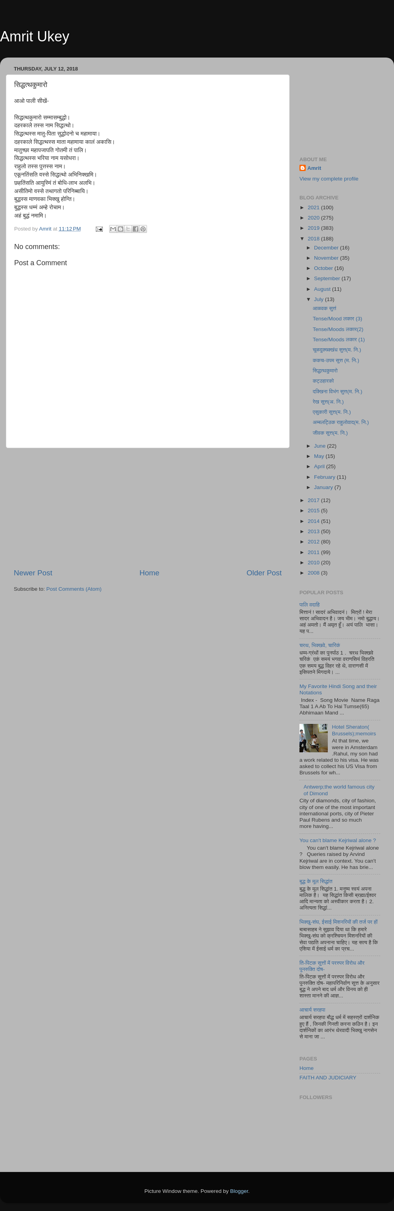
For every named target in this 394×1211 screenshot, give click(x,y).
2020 (314, 218)
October (324, 268)
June (320, 446)
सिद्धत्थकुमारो (325, 371)
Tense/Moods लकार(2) (338, 329)
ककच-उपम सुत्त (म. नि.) (336, 360)
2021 (314, 207)
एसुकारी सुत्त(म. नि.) (332, 412)
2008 (314, 573)
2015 (314, 510)
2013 (314, 531)
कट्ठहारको (323, 381)
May (319, 456)
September (328, 278)
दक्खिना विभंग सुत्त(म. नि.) (337, 391)
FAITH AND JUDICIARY (328, 1078)
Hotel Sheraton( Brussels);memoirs (354, 730)
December (327, 248)
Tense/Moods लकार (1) (339, 339)
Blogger (239, 1191)
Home (149, 573)
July (319, 299)
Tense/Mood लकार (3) (337, 319)
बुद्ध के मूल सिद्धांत (316, 881)
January (324, 487)
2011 (314, 552)
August (323, 289)
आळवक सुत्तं (324, 308)
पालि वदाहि (309, 605)
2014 (314, 521)
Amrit (314, 168)
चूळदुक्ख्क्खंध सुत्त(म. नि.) (337, 350)
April (320, 466)
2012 (314, 542)
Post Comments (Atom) (74, 589)
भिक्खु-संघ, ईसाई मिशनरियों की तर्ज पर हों (338, 922)
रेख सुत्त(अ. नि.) (328, 402)
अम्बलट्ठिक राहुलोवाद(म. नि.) (341, 422)
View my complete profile (329, 179)
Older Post (264, 573)
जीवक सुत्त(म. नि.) (330, 433)
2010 (314, 563)
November (327, 258)
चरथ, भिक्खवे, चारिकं (319, 645)
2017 (314, 500)
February (325, 477)
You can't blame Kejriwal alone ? (337, 840)
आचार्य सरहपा (312, 1010)
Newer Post (33, 573)
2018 (314, 239)
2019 (314, 228)
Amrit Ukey (34, 36)
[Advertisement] (148, 508)
